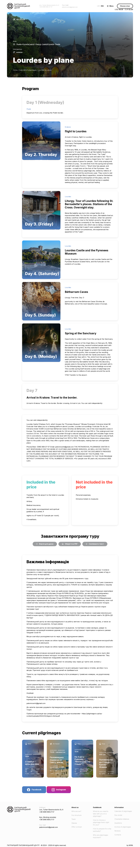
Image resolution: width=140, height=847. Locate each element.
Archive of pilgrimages (122, 827)
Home (15, 70)
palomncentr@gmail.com (64, 447)
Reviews (117, 831)
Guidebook (97, 808)
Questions (118, 823)
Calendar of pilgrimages (28, 70)
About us (75, 808)
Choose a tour (124, 6)
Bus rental (118, 815)
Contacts (117, 835)
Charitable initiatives (122, 819)
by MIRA (129, 845)
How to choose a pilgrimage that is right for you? (101, 822)
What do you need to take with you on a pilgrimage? (101, 814)
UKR (95, 6)
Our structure (76, 815)
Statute (74, 823)
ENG (99, 6)
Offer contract (76, 827)
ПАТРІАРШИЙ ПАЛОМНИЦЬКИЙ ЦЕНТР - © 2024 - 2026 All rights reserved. (38, 845)
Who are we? (76, 812)
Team (73, 819)
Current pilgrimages (42, 732)
